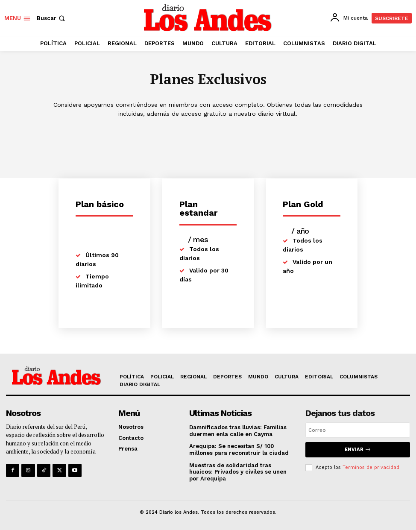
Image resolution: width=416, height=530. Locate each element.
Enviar (358, 449)
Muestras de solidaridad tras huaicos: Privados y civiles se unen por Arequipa (238, 471)
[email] (357, 430)
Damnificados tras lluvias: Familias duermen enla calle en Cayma (238, 430)
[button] (52, 18)
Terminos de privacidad (371, 467)
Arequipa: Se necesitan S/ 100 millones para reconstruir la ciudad (239, 449)
